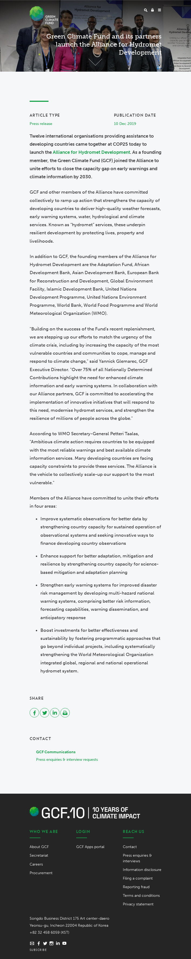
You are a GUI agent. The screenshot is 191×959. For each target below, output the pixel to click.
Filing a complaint (138, 878)
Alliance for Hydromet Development (91, 152)
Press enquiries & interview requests (67, 759)
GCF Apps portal (90, 847)
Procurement (41, 873)
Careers (36, 864)
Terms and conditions (141, 895)
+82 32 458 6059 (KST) (49, 932)
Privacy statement (138, 904)
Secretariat (39, 855)
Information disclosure (142, 869)
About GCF (39, 847)
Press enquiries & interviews (137, 858)
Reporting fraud (136, 887)
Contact (130, 847)
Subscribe (38, 949)
